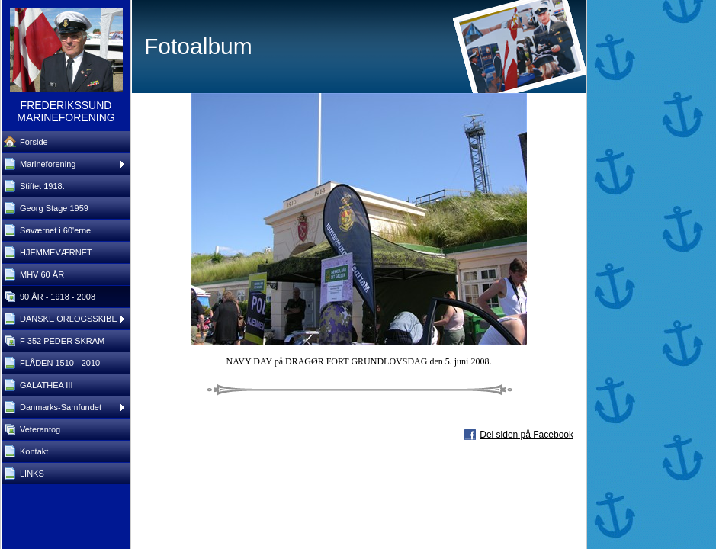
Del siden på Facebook (526, 434)
